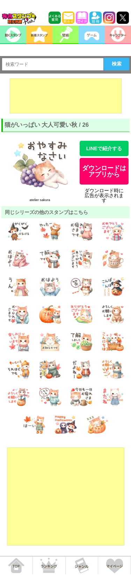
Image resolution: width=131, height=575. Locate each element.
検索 (117, 64)
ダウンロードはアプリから (104, 171)
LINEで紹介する (104, 148)
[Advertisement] (66, 95)
